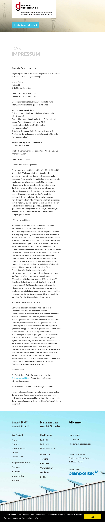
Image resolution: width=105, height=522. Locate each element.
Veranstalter (18, 476)
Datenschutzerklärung (21, 378)
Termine (16, 467)
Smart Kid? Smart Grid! (20, 424)
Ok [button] (93, 517)
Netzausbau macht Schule (50, 424)
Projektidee (16, 440)
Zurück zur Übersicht (25, 25)
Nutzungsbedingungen (80, 444)
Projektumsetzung (19, 448)
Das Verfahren (17, 457)
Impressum (74, 435)
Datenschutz (75, 439)
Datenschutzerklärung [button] (31, 518)
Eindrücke (45, 454)
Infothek (16, 471)
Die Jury (15, 452)
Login (43, 476)
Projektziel (16, 444)
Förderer (16, 480)
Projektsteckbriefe (21, 462)
